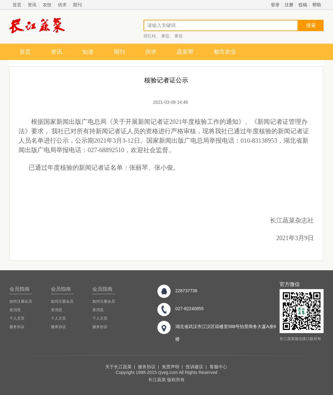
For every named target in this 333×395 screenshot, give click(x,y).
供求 (62, 4)
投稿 (302, 4)
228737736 (186, 290)
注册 (289, 4)
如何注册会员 (20, 301)
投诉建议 (194, 366)
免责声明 (170, 366)
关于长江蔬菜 (118, 366)
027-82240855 (189, 308)
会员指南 (19, 289)
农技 (47, 4)
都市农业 (225, 52)
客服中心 (218, 366)
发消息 (15, 310)
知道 (88, 52)
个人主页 (17, 318)
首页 (17, 4)
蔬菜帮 (185, 52)
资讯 (32, 4)
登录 (275, 4)
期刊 (77, 4)
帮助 (316, 4)
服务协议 (17, 327)
